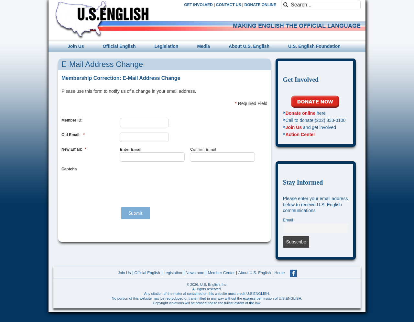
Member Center (221, 273)
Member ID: (71, 120)
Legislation (173, 273)
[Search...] (321, 4)
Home (280, 273)
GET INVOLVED (198, 5)
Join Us (294, 127)
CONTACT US (228, 5)
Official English (147, 273)
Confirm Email (203, 149)
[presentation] (169, 179)
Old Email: (73, 135)
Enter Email (130, 149)
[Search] (285, 4)
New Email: (73, 149)
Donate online (301, 113)
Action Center (300, 134)
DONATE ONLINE (260, 5)
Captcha (69, 169)
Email (288, 220)
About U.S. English (254, 273)
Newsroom (195, 273)
